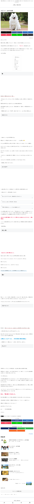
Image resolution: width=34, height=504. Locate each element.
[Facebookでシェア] (17, 32)
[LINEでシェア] (17, 35)
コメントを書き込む (17, 492)
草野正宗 (19, 416)
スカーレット (17, 66)
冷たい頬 (16, 63)
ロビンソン (17, 60)
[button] (28, 35)
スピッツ (5, 416)
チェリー (16, 68)
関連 (16, 69)
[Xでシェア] (6, 32)
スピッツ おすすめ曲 (11, 416)
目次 (16, 57)
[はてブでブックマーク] (28, 32)
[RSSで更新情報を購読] (17, 431)
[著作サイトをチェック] (9, 429)
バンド (2, 416)
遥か (15, 65)
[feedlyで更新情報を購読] (25, 429)
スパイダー (17, 62)
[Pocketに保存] (6, 35)
